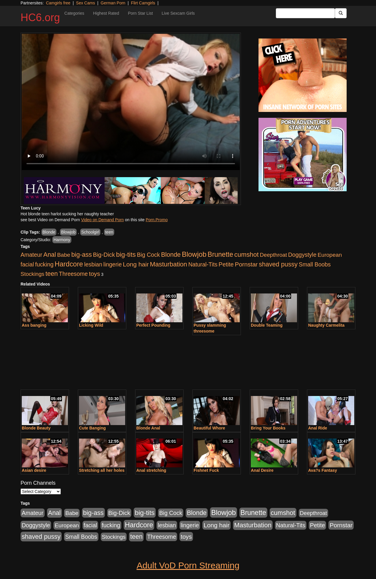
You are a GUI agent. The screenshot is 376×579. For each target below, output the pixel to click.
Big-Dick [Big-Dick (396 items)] (104, 254)
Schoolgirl (90, 232)
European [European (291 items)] (330, 255)
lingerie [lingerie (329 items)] (112, 264)
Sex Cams (85, 3)
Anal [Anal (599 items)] (49, 254)
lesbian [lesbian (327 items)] (93, 264)
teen (109, 232)
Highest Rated (106, 13)
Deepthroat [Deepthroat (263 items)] (273, 255)
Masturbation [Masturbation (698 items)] (168, 264)
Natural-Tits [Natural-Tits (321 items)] (202, 264)
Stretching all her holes (102, 470)
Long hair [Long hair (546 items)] (136, 264)
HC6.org (40, 17)
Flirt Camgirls (143, 3)
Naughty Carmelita (326, 325)
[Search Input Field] (305, 13)
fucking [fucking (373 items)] (44, 264)
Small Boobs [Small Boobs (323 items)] (315, 264)
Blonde (49, 232)
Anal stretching (151, 470)
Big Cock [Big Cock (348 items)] (148, 254)
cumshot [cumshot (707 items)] (246, 254)
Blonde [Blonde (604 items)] (171, 254)
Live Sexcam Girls (178, 13)
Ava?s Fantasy (322, 470)
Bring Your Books (268, 428)
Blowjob (68, 232)
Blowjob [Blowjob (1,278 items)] (194, 254)
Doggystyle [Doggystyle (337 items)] (302, 254)
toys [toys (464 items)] (94, 273)
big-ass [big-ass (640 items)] (81, 254)
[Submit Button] (341, 13)
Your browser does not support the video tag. (131, 102)
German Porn (113, 3)
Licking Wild (91, 325)
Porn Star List (140, 13)
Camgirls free (58, 3)
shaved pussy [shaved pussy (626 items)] (278, 264)
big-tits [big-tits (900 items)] (126, 254)
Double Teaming (267, 325)
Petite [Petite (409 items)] (226, 264)
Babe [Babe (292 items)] (63, 255)
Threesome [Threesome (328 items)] (73, 274)
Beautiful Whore (209, 428)
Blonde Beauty (36, 428)
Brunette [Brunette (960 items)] (220, 254)
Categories (74, 13)
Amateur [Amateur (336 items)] (31, 254)
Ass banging (34, 325)
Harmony (61, 239)
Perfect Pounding (153, 325)
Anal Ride (317, 428)
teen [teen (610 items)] (52, 273)
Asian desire (34, 470)
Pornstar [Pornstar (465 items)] (246, 264)
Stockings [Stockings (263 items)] (32, 274)
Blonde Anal (148, 428)
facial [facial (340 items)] (27, 264)
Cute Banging (92, 428)
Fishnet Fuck (206, 470)
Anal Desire (262, 470)
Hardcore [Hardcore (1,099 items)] (69, 264)
